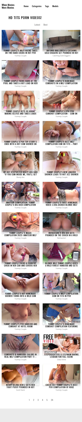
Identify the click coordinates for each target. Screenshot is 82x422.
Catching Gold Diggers (61, 56)
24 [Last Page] (52, 400)
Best (46, 25)
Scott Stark (20, 390)
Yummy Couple (20, 56)
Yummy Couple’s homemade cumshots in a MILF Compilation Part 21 (62, 83)
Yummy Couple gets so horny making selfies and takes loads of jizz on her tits (20, 113)
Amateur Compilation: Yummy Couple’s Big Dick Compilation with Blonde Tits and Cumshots (20, 205)
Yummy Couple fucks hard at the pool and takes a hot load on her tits (20, 83)
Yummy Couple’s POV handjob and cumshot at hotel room (20, 325)
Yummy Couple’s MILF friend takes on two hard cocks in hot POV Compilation (20, 53)
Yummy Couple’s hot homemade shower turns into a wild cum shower (20, 296)
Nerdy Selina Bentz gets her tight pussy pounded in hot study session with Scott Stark (20, 387)
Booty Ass (20, 177)
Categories (37, 6)
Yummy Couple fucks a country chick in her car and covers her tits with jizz (20, 265)
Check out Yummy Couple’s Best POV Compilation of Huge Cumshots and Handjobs (62, 387)
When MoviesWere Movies (8, 6)
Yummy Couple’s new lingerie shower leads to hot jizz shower (61, 173)
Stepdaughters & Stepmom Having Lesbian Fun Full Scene (61, 355)
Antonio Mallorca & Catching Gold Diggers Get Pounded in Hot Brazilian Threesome (61, 53)
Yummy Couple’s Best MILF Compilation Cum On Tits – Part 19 (61, 144)
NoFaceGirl (61, 238)
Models (55, 6)
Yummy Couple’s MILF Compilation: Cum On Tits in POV (61, 295)
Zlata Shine (61, 359)
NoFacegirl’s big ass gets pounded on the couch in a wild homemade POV (61, 235)
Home (26, 6)
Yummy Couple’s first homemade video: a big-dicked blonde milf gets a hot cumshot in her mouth (61, 205)
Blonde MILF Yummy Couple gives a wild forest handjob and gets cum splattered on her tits (61, 265)
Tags (47, 6)
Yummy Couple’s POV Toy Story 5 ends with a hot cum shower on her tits (20, 144)
